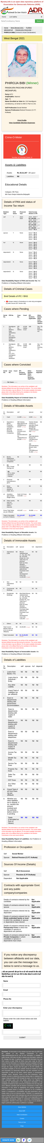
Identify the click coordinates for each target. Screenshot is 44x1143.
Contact (22, 1118)
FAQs (22, 1126)
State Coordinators (22, 1114)
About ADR (22, 1111)
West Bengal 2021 (17, 28)
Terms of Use (22, 1122)
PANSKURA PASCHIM (23, 30)
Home (4, 17)
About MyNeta (22, 1107)
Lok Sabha (13, 17)
